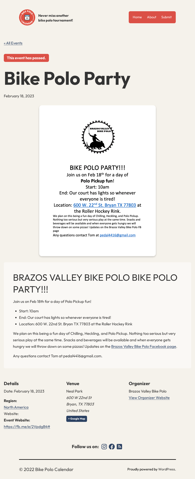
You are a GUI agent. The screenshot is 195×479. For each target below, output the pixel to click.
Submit (166, 17)
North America (16, 407)
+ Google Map (76, 418)
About (151, 17)
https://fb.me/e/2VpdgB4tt (27, 426)
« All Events (13, 43)
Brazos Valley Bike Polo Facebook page (143, 346)
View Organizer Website (149, 397)
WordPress (166, 469)
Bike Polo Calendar (27, 17)
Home (137, 17)
